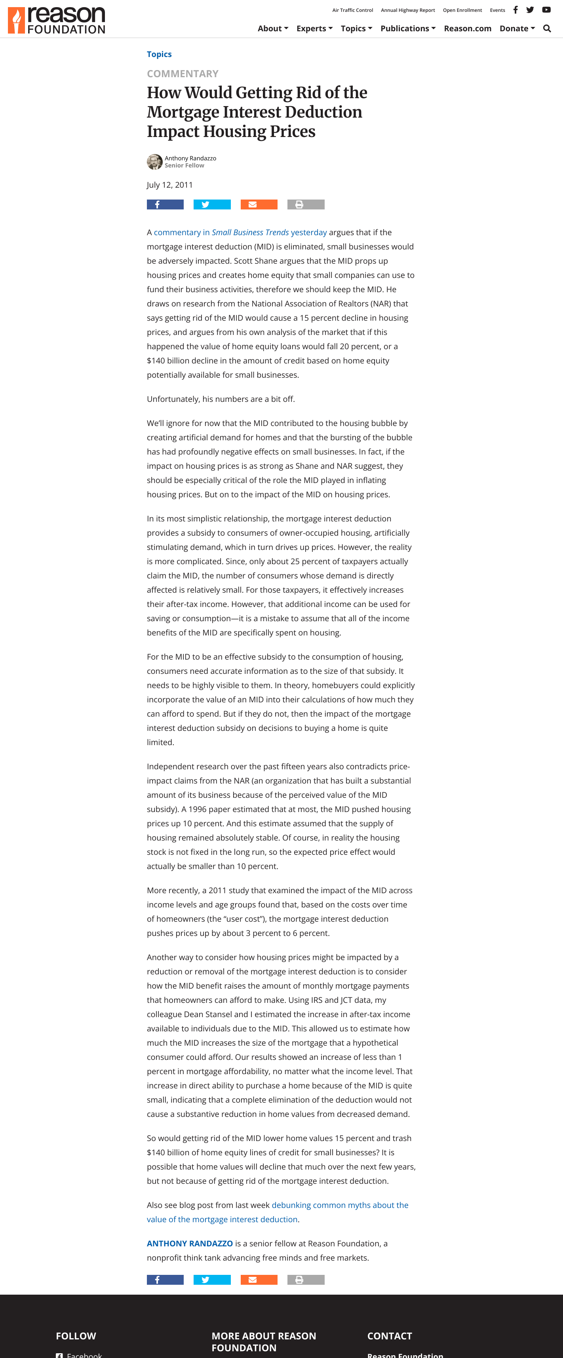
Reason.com (468, 28)
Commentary (183, 73)
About (270, 28)
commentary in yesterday (240, 232)
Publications (404, 28)
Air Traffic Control (353, 10)
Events (497, 10)
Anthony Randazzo (190, 1243)
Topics (353, 28)
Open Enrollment (462, 10)
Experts (311, 28)
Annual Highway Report (408, 10)
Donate (514, 28)
